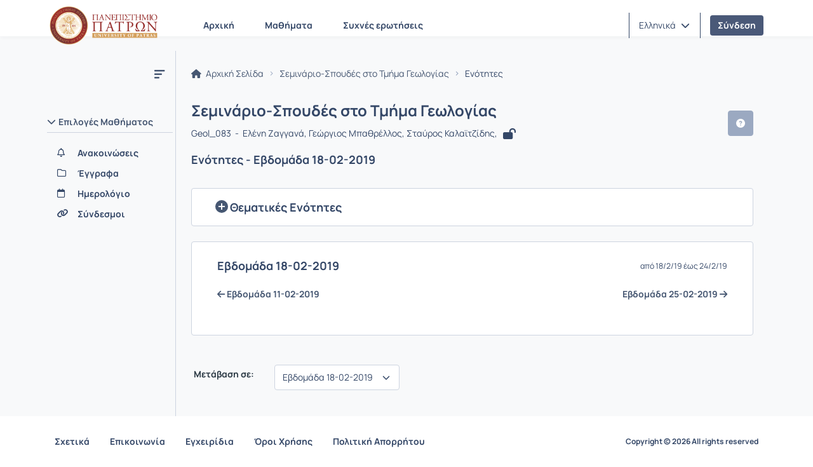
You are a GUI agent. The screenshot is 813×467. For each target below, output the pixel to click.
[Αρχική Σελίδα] (104, 25)
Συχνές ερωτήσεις (383, 25)
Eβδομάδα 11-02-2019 (268, 294)
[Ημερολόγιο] (110, 194)
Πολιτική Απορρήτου (379, 441)
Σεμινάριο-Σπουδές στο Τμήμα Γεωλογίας (364, 74)
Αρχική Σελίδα (227, 74)
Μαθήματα (288, 25)
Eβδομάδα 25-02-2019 (674, 294)
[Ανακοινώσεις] (110, 153)
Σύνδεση (737, 25)
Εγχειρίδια (209, 441)
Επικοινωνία (137, 441)
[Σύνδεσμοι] (110, 214)
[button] (664, 25)
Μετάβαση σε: (223, 374)
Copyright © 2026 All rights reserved (692, 442)
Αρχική (218, 25)
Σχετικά (72, 441)
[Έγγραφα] (110, 173)
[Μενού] (159, 73)
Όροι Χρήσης (283, 441)
